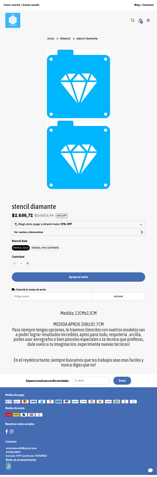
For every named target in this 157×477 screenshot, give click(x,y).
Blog (137, 5)
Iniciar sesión (31, 5)
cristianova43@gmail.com (21, 448)
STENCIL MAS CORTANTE (45, 247)
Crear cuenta (12, 5)
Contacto (147, 5)
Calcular (118, 296)
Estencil (65, 38)
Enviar (122, 380)
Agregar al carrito (78, 277)
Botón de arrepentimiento (21, 459)
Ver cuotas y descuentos (28, 232)
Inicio (51, 38)
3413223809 (13, 452)
